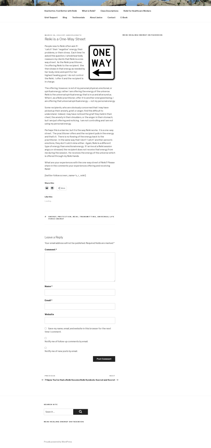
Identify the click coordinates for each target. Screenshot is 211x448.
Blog (65, 17)
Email (48, 300)
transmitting (88, 217)
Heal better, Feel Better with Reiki (60, 11)
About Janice (96, 17)
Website (49, 314)
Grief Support (51, 17)
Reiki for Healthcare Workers (137, 11)
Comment (51, 249)
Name (48, 286)
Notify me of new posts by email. (61, 351)
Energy (52, 217)
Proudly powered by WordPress (58, 442)
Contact (111, 17)
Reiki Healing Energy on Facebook (143, 35)
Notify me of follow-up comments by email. (66, 341)
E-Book (124, 17)
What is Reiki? (88, 11)
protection (65, 217)
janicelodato (74, 35)
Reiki (75, 217)
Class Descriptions (109, 11)
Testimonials (78, 17)
